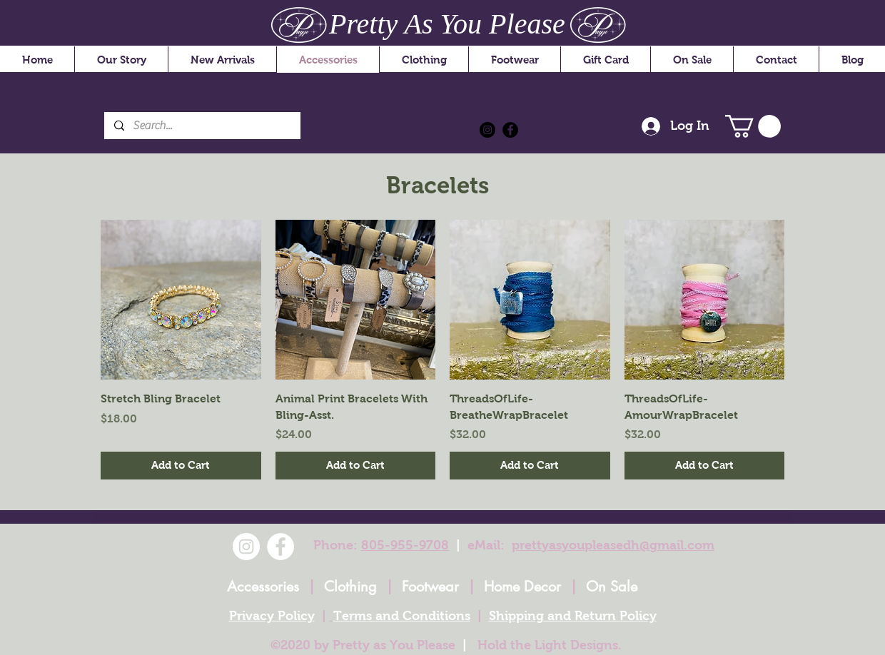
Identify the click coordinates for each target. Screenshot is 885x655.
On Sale (611, 586)
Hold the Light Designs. (549, 645)
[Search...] (201, 125)
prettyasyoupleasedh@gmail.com (613, 545)
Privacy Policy (272, 616)
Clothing (350, 586)
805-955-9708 (405, 545)
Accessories (263, 586)
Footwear (430, 586)
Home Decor (522, 586)
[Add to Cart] (181, 465)
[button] (753, 126)
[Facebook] (510, 130)
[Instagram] (487, 130)
